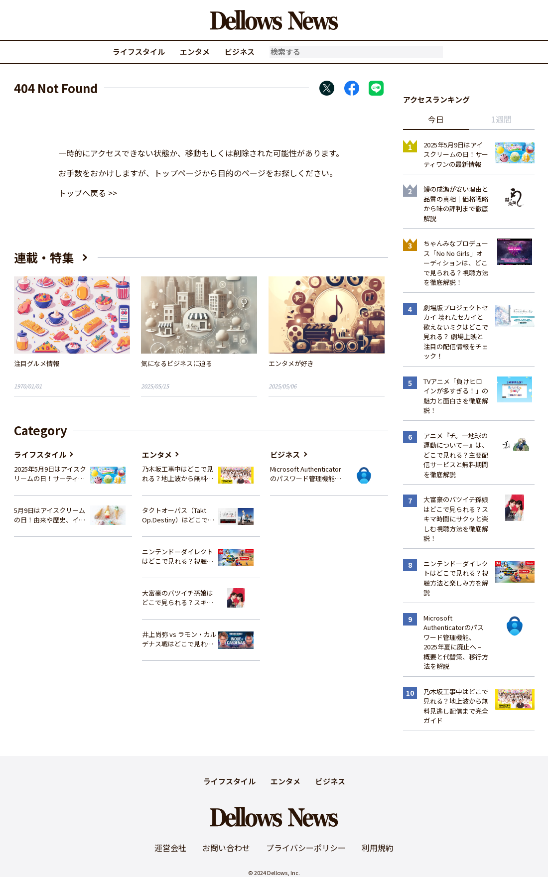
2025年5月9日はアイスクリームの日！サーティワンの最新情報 (50, 474)
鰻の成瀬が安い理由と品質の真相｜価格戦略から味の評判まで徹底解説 (455, 203)
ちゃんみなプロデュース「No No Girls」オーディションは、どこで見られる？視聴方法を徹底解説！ (455, 263)
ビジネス (240, 51)
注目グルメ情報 (36, 363)
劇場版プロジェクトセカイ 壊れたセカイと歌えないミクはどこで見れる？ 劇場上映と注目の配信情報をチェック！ (455, 332)
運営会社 (170, 848)
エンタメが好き (291, 363)
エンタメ (195, 51)
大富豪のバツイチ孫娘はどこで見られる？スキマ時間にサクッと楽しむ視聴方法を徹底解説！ (177, 598)
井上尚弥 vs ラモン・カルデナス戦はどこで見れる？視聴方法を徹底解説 (179, 639)
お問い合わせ (226, 848)
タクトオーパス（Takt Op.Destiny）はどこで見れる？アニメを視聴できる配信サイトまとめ (178, 515)
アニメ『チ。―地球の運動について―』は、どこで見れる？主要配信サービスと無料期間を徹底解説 (455, 455)
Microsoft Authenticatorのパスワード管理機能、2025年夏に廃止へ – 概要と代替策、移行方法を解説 (306, 474)
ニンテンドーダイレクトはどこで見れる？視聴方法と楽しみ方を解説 (177, 556)
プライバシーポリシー (306, 848)
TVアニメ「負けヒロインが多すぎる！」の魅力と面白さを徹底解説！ (455, 395)
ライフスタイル (139, 51)
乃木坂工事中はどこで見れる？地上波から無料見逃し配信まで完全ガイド (177, 474)
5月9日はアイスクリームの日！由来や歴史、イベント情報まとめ (49, 515)
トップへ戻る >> (87, 193)
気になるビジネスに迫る (176, 363)
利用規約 (378, 848)
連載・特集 (44, 257)
